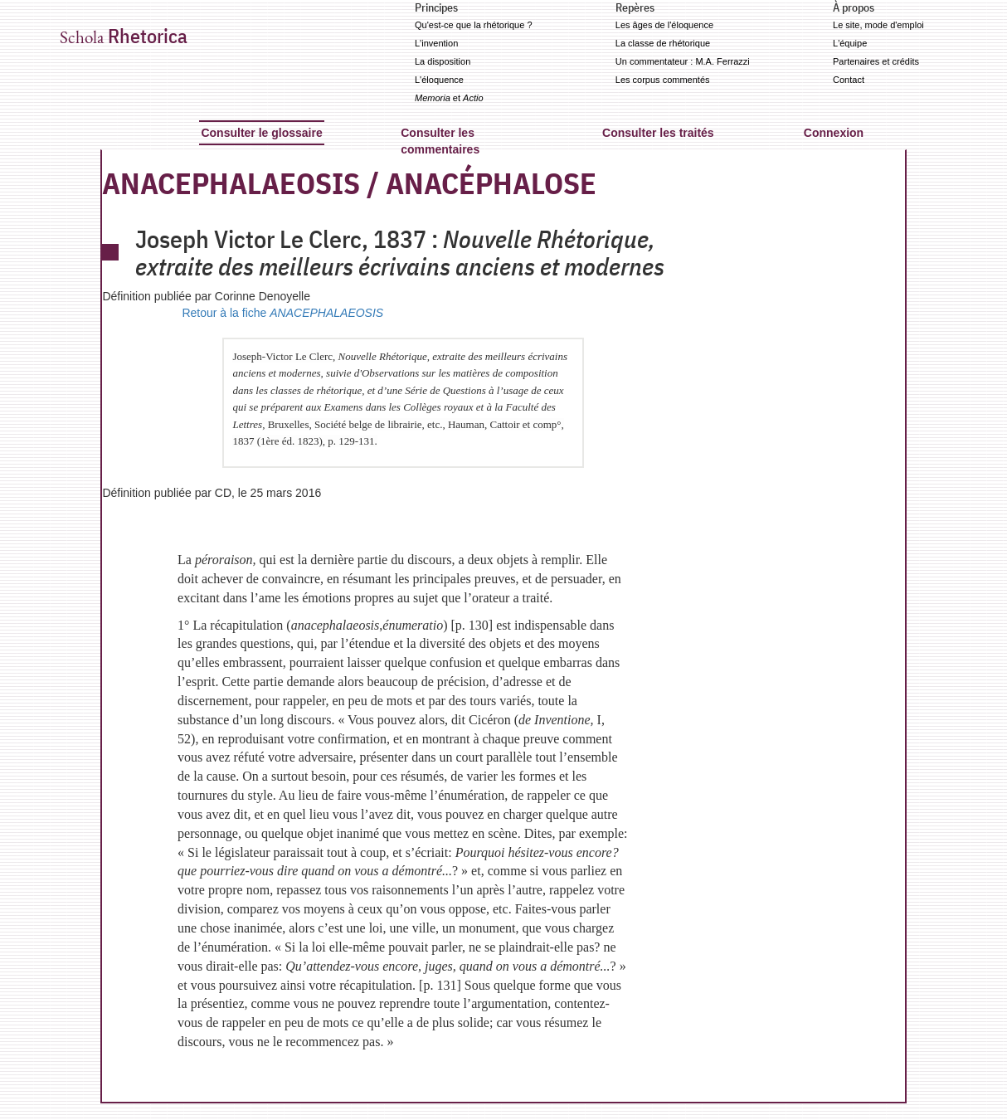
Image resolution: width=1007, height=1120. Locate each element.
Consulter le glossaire (261, 132)
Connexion (833, 132)
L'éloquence (439, 80)
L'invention (436, 43)
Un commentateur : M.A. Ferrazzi (682, 61)
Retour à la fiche (282, 312)
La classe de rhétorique (662, 43)
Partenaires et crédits (876, 61)
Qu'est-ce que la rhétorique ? (474, 25)
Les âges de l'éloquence (664, 25)
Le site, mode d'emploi (878, 25)
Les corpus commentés (662, 80)
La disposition (442, 61)
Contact (848, 80)
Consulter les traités (658, 132)
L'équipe (850, 43)
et (449, 98)
